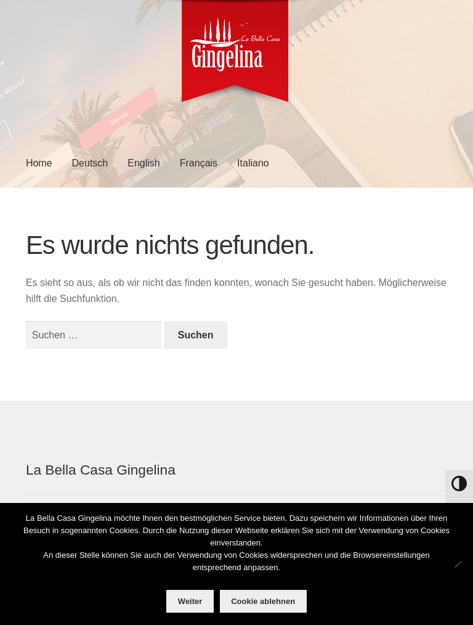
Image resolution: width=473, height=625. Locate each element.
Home (39, 163)
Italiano (253, 163)
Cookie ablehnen (263, 601)
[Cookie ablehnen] (457, 564)
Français (198, 163)
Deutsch (90, 163)
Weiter (190, 601)
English (143, 163)
